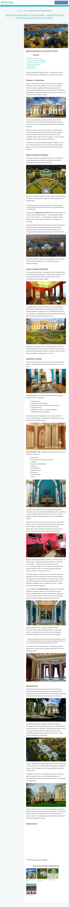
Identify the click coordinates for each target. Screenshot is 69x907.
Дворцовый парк (32, 66)
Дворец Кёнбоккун (30, 895)
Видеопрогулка (31, 68)
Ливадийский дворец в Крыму (30, 881)
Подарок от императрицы (34, 58)
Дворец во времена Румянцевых (36, 60)
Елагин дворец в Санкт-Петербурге (42, 881)
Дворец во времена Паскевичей (36, 62)
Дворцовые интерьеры (33, 64)
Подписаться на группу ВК (61, 2)
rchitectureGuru (7, 2)
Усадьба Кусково (51, 880)
